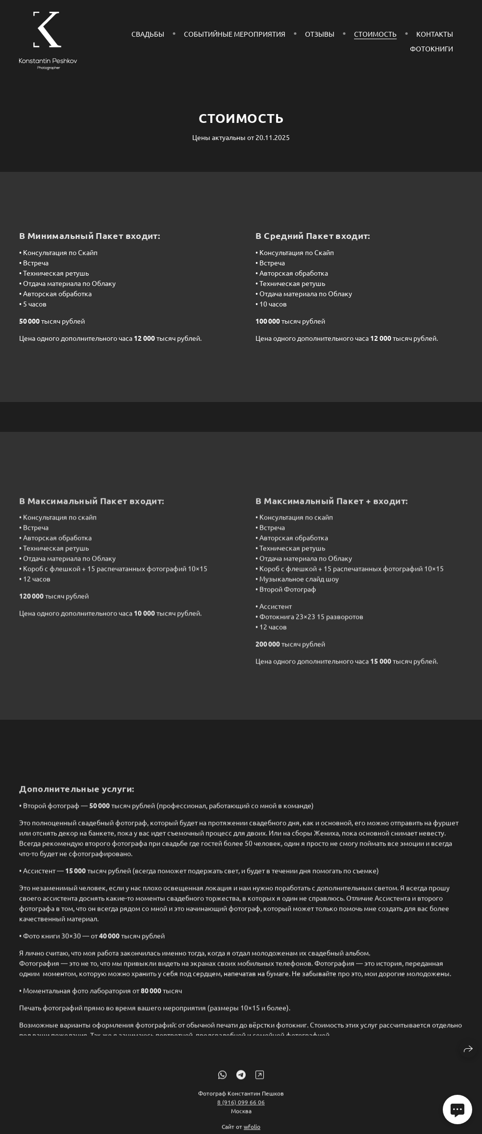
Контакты (434, 33)
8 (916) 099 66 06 (241, 1107)
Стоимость (375, 33)
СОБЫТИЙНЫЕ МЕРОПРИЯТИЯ (234, 33)
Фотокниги (431, 48)
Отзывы (319, 33)
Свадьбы (147, 33)
